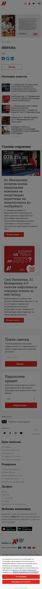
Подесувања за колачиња (21, 582)
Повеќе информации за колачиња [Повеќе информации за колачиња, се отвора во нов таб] (25, 572)
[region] (21, 572)
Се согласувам (21, 577)
